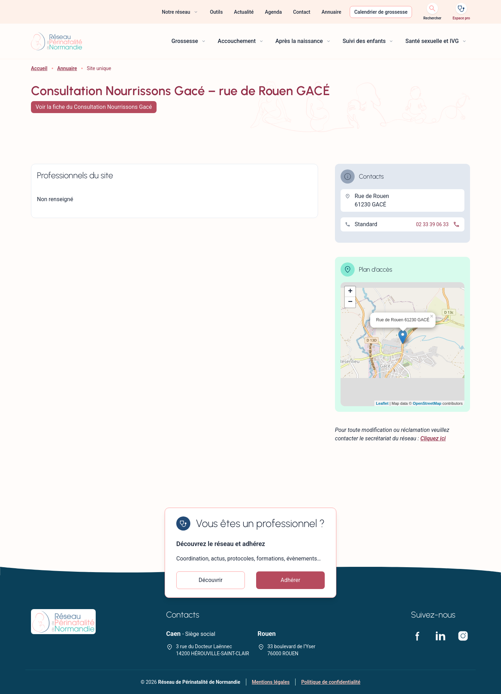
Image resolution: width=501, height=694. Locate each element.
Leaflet (382, 403)
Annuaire (67, 68)
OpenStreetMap (427, 403)
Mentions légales (271, 682)
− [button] (350, 302)
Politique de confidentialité (330, 682)
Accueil (39, 68)
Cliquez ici (433, 438)
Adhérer (290, 580)
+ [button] (350, 291)
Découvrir (211, 580)
